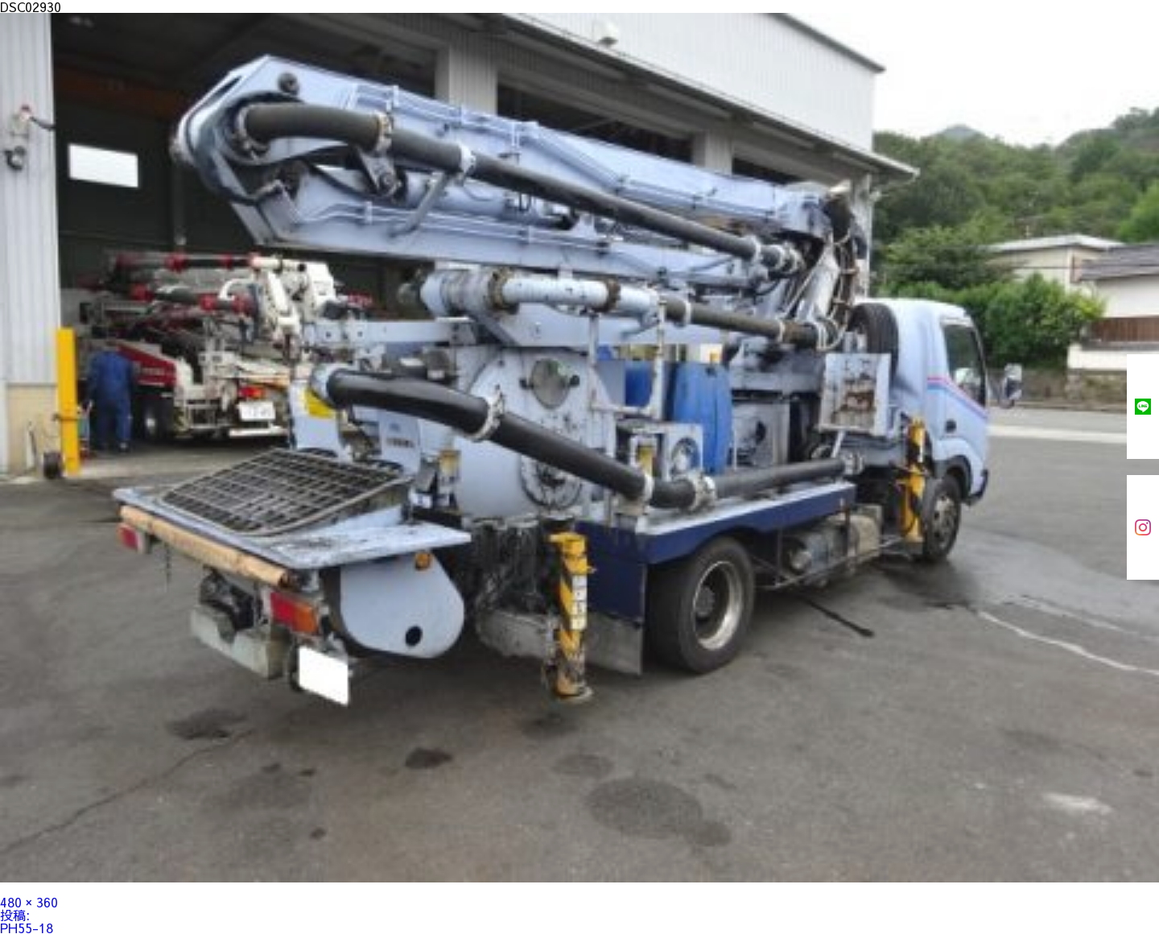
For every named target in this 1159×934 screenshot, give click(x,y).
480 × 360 (29, 902)
